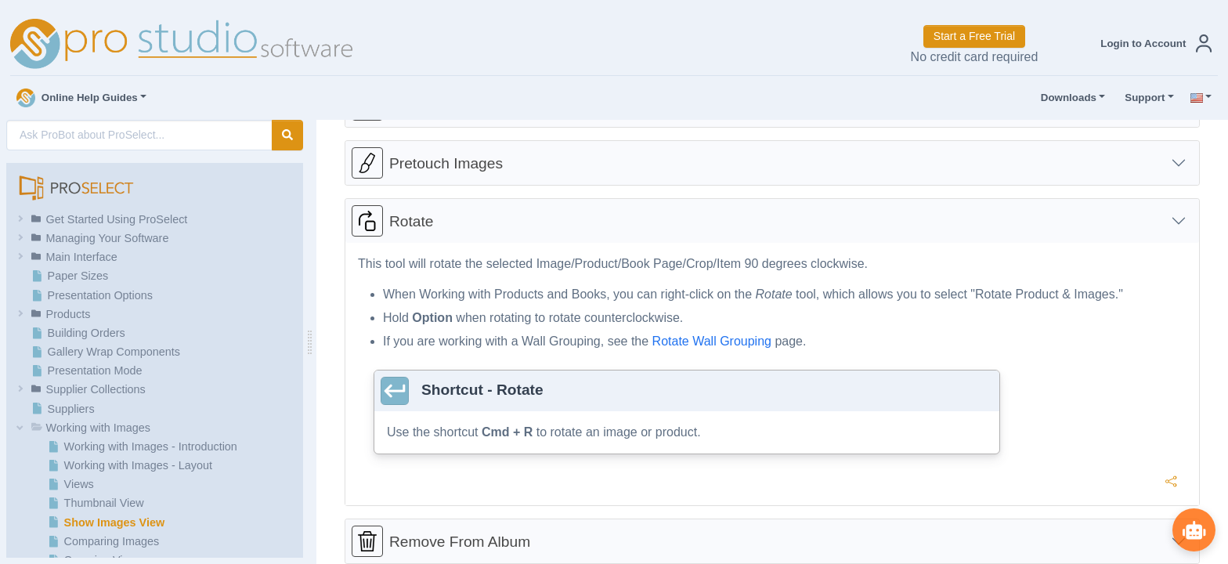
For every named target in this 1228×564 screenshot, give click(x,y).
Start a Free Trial (974, 36)
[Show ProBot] (1192, 528)
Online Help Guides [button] (77, 98)
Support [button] (1141, 98)
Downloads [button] (1065, 98)
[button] (1153, 43)
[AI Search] (139, 135)
